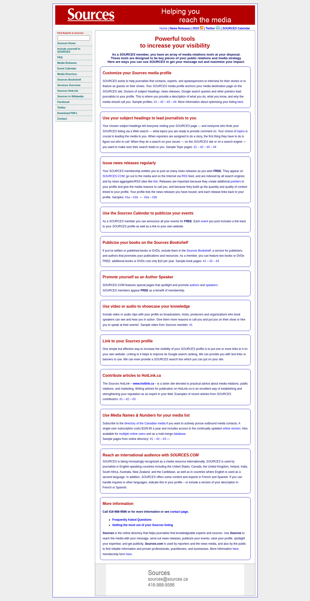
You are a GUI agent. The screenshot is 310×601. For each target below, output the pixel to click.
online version (231, 428)
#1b (135, 197)
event (204, 221)
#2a (146, 197)
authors (194, 285)
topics (241, 131)
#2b (154, 197)
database (180, 434)
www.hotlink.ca (143, 383)
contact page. (179, 511)
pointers (236, 181)
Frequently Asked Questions (132, 519)
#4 (174, 102)
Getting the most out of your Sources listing (142, 525)
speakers (212, 285)
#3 (168, 102)
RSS (185, 176)
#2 (161, 102)
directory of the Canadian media (145, 423)
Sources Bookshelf (198, 250)
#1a (127, 197)
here (240, 102)
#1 (155, 102)
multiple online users (132, 434)
